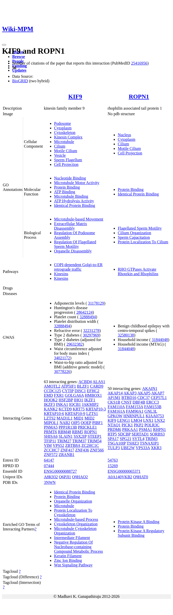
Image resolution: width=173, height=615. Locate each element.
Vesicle (60, 155)
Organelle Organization (73, 501)
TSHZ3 (133, 443)
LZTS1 (92, 413)
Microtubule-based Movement (78, 219)
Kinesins (61, 274)
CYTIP (68, 391)
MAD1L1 (65, 418)
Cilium (59, 146)
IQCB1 (75, 404)
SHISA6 (51, 436)
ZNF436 (82, 450)
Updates (19, 70)
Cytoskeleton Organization (76, 524)
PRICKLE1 (87, 427)
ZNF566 (97, 450)
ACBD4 (85, 382)
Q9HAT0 (140, 477)
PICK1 (127, 425)
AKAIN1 (150, 388)
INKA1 (62, 404)
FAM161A (116, 411)
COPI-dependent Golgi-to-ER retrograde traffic (78, 267)
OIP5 (75, 423)
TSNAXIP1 (149, 443)
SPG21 (125, 439)
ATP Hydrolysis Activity (74, 201)
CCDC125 (52, 391)
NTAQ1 (114, 425)
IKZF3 (49, 404)
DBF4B (139, 402)
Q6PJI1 (65, 477)
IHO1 (78, 400)
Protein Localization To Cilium (143, 242)
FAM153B (152, 407)
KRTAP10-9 (75, 413)
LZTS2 (50, 418)
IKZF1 (89, 400)
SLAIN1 (66, 436)
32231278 (91, 330)
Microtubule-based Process (76, 519)
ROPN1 (139, 96)
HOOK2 (51, 400)
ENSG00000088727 (60, 471)
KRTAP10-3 (96, 409)
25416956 (139, 63)
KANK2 (51, 409)
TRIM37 (79, 441)
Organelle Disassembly (73, 251)
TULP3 (114, 448)
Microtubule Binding (71, 196)
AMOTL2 (52, 386)
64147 (49, 460)
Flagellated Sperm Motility (140, 228)
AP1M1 (114, 397)
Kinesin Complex (68, 137)
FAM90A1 (134, 411)
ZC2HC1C (90, 445)
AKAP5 (144, 393)
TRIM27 (64, 441)
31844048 (160, 340)
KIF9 (75, 96)
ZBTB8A (72, 445)
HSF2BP (66, 400)
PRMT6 (50, 432)
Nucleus (124, 135)
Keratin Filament (68, 556)
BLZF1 (83, 386)
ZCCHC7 (51, 450)
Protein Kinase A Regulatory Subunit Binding (141, 533)
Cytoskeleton (64, 132)
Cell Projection (66, 164)
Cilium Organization (134, 233)
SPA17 (113, 439)
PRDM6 (114, 429)
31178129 (96, 303)
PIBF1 (97, 423)
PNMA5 (51, 427)
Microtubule (64, 142)
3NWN (50, 482)
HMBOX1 (93, 395)
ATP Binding (64, 192)
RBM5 (77, 432)
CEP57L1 (159, 397)
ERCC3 (152, 402)
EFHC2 (93, 391)
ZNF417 (67, 450)
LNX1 (148, 420)
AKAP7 (157, 393)
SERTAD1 (140, 434)
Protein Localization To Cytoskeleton (73, 512)
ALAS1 (99, 382)
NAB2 (65, 423)
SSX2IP (80, 436)
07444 (49, 466)
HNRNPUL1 (134, 416)
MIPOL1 (51, 423)
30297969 (91, 335)
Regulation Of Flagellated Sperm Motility (75, 244)
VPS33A (143, 448)
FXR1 (59, 395)
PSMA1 (145, 429)
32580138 (126, 335)
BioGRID (20, 81)
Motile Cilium (65, 151)
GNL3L (150, 411)
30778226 (62, 371)
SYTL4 (138, 439)
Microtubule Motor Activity (76, 183)
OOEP (86, 423)
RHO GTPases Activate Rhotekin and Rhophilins (138, 271)
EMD (48, 395)
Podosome (62, 123)
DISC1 (80, 391)
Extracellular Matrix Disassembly (70, 226)
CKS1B (114, 402)
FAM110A (116, 407)
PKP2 (138, 425)
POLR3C (152, 425)
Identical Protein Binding (74, 205)
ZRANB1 (66, 454)
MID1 (78, 418)
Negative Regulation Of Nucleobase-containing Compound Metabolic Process (78, 546)
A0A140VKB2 (120, 477)
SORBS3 (157, 434)
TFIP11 (50, 441)
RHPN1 (159, 429)
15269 (113, 466)
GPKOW (115, 416)
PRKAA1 (130, 429)
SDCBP (124, 434)
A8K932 (51, 477)
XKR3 (156, 448)
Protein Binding (67, 187)
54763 (113, 460)
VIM (48, 445)
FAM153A (134, 407)
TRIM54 (94, 441)
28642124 (84, 312)
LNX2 (159, 420)
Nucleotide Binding (70, 178)
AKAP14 (115, 393)
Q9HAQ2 (80, 477)
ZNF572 (51, 454)
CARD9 (96, 386)
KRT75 (79, 409)
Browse (18, 56)
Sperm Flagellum (68, 160)
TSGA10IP (117, 443)
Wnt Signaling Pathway (73, 565)
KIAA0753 (155, 416)
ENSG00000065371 (124, 471)
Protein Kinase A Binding (138, 522)
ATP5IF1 (68, 386)
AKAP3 (130, 393)
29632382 (74, 344)
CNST (126, 402)
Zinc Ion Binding (68, 560)
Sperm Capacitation (134, 237)
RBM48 (64, 432)
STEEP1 (94, 436)
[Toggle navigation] (4, 45)
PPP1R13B (68, 427)
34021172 (62, 358)
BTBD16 (129, 397)
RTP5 (112, 434)
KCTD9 (65, 409)
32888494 (88, 317)
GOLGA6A (74, 395)
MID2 (89, 418)
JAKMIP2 (90, 404)
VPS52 (58, 445)
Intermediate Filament (72, 537)
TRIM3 (151, 439)
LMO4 (136, 420)
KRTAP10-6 (54, 413)
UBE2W (128, 448)
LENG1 (123, 420)
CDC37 (143, 397)
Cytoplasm (63, 128)
